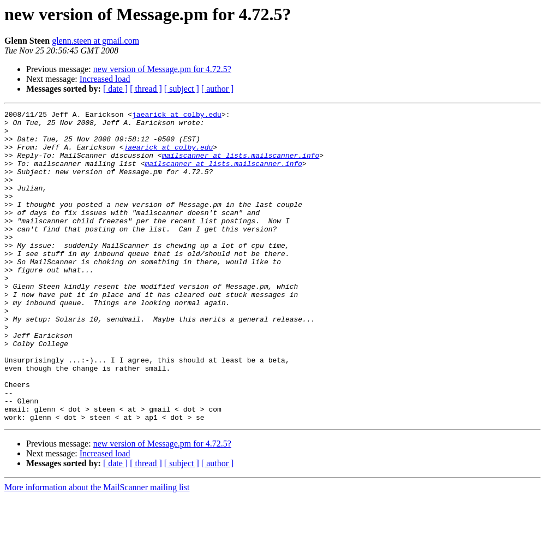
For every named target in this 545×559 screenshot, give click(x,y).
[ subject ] (181, 88)
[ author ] (217, 88)
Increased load (105, 79)
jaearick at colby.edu (176, 116)
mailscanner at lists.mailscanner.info (241, 165)
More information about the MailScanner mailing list (96, 549)
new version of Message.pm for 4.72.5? (162, 69)
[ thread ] (146, 88)
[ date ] (115, 88)
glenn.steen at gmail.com (95, 40)
